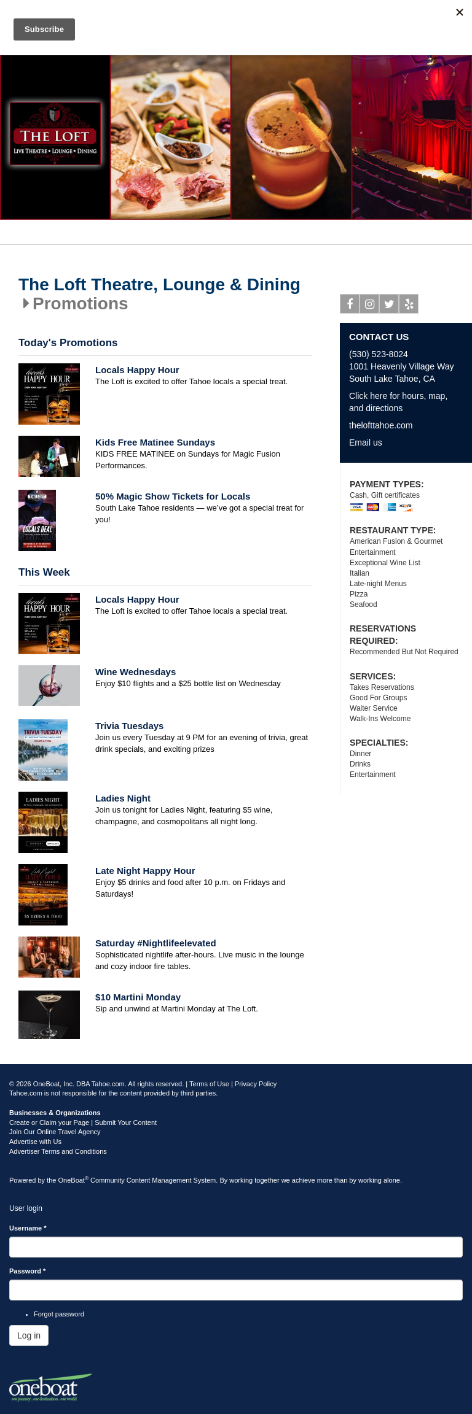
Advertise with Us (35, 1141)
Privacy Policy (256, 1084)
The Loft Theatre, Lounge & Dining (159, 285)
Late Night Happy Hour (145, 870)
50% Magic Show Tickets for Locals (172, 496)
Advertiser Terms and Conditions (58, 1151)
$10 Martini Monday (138, 997)
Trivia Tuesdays (129, 726)
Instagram (369, 306)
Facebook (350, 306)
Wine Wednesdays (135, 671)
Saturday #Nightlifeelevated (155, 943)
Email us (365, 442)
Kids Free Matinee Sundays (155, 442)
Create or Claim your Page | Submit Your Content (83, 1122)
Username (28, 1228)
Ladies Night (123, 798)
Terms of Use (209, 1084)
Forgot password (59, 1314)
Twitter (389, 306)
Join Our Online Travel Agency (55, 1131)
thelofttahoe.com (381, 425)
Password (27, 1271)
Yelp (409, 306)
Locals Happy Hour (137, 370)
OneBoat (73, 1180)
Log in (29, 1335)
